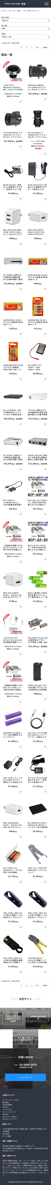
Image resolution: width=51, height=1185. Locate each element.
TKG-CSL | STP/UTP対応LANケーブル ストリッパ (37, 870)
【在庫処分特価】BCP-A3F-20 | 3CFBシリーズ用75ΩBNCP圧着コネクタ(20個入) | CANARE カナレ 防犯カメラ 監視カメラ (13, 690)
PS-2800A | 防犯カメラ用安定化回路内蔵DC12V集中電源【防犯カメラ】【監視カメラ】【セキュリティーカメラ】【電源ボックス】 (13, 280)
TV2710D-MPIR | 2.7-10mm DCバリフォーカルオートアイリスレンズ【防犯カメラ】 (13, 135)
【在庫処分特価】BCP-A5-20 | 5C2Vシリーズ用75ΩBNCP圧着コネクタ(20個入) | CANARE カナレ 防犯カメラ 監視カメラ (13, 550)
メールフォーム (25, 1077)
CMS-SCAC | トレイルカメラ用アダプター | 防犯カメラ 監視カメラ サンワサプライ (13, 781)
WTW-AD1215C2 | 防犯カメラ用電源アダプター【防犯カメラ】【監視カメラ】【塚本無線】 (37, 189)
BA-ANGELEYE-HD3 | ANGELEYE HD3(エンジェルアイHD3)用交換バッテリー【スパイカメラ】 (38, 827)
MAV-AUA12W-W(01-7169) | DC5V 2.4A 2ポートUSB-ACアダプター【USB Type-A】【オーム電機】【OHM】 (13, 234)
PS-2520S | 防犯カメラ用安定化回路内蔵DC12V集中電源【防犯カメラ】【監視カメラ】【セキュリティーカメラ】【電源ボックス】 (13, 460)
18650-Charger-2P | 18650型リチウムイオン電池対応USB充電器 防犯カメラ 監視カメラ (38, 688)
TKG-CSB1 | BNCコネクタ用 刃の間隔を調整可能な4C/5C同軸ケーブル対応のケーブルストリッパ (13, 962)
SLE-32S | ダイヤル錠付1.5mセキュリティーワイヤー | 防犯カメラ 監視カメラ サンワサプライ (37, 737)
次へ (37, 47)
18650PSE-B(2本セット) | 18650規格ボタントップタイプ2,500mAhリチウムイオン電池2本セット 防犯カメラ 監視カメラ (13, 738)
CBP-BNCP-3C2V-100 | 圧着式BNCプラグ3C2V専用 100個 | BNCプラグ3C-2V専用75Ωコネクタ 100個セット (38, 642)
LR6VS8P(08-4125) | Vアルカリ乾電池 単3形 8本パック (13, 322)
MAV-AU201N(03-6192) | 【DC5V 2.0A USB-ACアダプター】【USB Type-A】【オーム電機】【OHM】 (12, 827)
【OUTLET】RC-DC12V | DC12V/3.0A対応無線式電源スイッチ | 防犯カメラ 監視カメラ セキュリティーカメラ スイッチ (13, 643)
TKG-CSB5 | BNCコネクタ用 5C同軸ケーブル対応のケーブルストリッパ (13, 916)
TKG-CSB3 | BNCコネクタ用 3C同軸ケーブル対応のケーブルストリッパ (38, 916)
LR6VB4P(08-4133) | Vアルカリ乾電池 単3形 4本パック (38, 322)
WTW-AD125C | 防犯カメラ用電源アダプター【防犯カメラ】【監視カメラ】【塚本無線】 (13, 188)
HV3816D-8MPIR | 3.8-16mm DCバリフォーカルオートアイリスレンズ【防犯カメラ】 (37, 89)
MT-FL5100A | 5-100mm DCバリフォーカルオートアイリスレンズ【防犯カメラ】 (37, 135)
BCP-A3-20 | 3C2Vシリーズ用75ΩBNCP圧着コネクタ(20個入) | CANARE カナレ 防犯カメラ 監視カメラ (37, 549)
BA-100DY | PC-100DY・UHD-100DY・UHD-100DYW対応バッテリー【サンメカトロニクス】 (37, 370)
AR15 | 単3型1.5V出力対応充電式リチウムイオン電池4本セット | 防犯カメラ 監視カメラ (38, 596)
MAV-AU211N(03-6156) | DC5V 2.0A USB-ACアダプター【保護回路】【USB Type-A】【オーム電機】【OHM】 (37, 235)
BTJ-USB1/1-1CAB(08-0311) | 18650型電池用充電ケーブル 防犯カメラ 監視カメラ (13, 504)
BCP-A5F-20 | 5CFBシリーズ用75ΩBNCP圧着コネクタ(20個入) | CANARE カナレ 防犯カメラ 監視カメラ (38, 504)
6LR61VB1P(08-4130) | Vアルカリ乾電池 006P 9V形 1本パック (13, 367)
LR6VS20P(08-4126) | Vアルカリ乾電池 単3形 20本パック (38, 277)
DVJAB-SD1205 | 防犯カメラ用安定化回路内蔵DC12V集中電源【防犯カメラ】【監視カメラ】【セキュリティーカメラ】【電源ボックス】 (38, 460)
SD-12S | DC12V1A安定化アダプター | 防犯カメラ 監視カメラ (37, 780)
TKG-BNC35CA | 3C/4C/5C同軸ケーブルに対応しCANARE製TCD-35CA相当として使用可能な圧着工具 (37, 962)
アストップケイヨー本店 (10, 10)
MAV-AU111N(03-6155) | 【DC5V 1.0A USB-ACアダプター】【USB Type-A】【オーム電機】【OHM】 (12, 597)
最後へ (45, 47)
